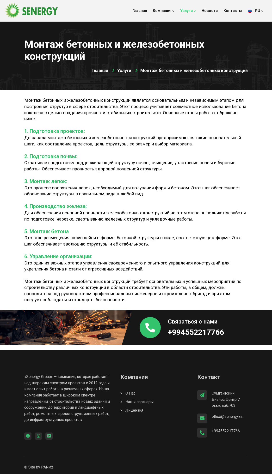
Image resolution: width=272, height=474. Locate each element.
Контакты (232, 10)
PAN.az (47, 467)
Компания (163, 10)
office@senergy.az (227, 416)
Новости (210, 10)
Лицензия (131, 410)
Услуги (188, 10)
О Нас (128, 393)
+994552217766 (196, 332)
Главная (139, 10)
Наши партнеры (137, 402)
